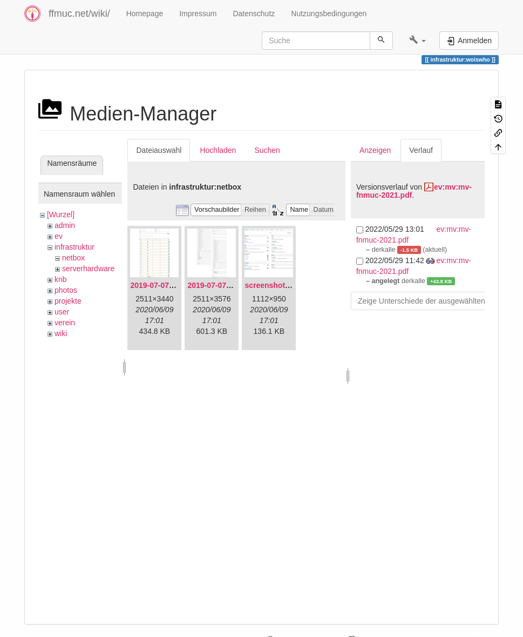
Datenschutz (254, 13)
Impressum (197, 13)
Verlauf (421, 150)
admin (65, 225)
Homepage (145, 13)
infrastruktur (74, 247)
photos (66, 290)
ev (59, 236)
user (62, 311)
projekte (68, 301)
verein (65, 322)
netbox (73, 257)
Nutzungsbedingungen (328, 13)
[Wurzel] (60, 214)
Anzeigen (375, 150)
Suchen (267, 150)
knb (61, 279)
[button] (417, 40)
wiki (61, 333)
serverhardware (88, 268)
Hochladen (218, 150)
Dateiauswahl (158, 150)
